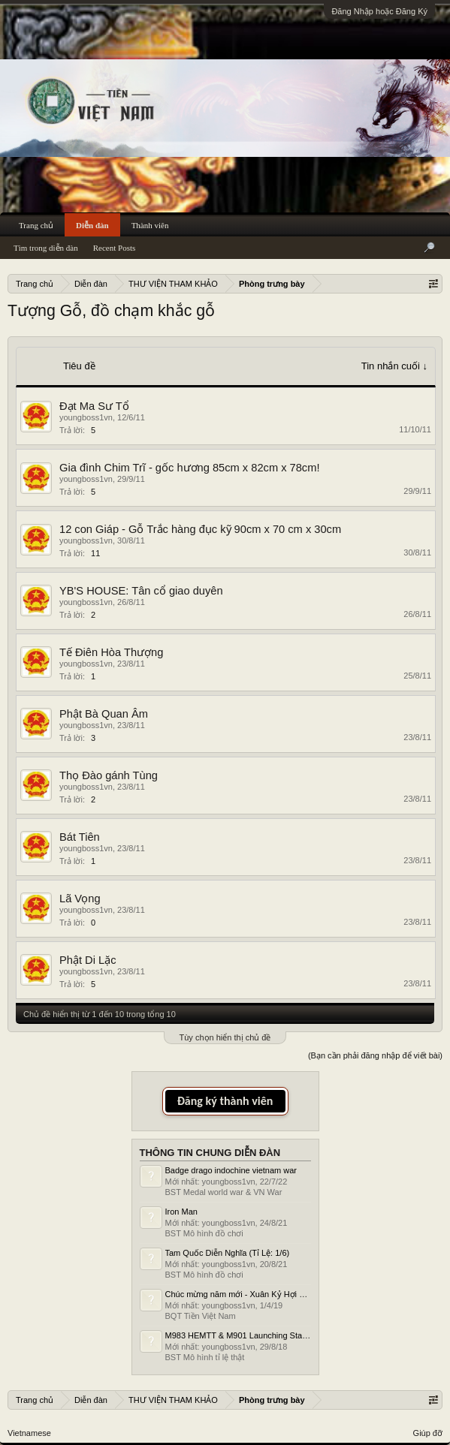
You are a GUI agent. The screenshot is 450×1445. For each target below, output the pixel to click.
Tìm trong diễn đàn (46, 247)
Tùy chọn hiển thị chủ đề (225, 1037)
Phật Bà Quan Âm (103, 714)
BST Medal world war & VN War (223, 1192)
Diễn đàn (92, 225)
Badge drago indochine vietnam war (231, 1170)
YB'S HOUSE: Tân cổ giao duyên (141, 591)
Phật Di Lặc (87, 960)
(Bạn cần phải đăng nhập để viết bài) (375, 1055)
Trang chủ (36, 225)
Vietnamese (29, 1432)
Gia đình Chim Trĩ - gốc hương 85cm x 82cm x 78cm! (189, 468)
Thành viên (150, 225)
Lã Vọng (80, 899)
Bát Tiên (79, 837)
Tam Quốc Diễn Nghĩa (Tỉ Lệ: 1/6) (227, 1252)
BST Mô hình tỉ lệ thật (205, 1357)
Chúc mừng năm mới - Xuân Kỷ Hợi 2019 (241, 1294)
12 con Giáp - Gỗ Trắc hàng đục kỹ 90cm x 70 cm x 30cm (200, 529)
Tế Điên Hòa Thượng (111, 652)
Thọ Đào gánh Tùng (108, 775)
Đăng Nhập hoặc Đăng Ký (379, 11)
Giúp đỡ (427, 1432)
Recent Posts (114, 247)
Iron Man (181, 1211)
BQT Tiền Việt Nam (200, 1315)
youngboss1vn (86, 417)
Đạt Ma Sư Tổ (94, 406)
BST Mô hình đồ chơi (204, 1233)
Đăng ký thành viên (225, 1101)
